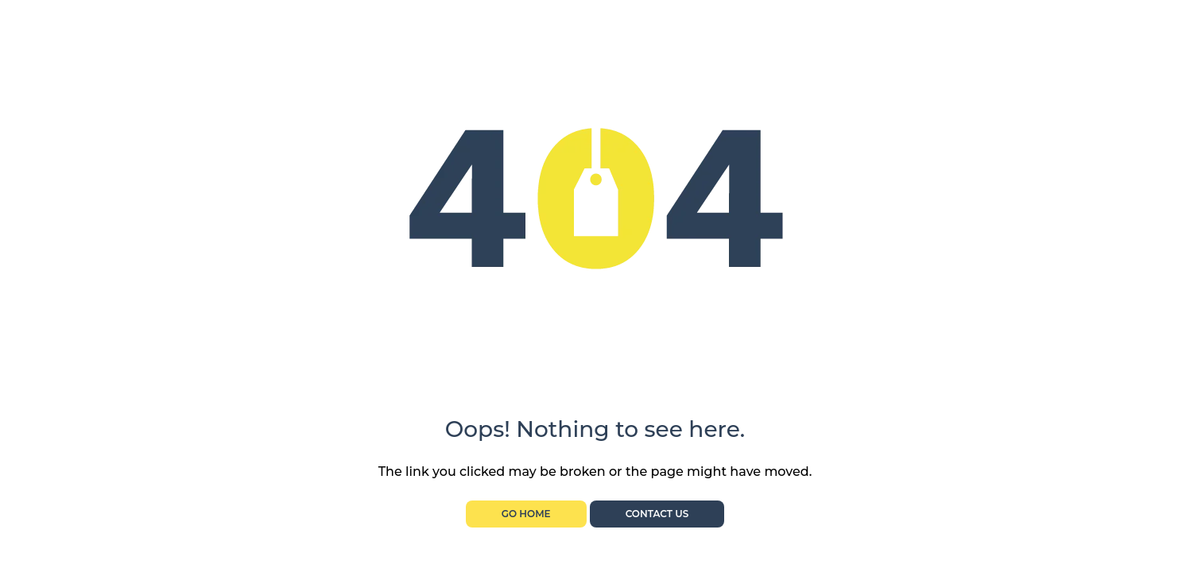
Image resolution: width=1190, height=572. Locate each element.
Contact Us (657, 514)
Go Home (526, 514)
